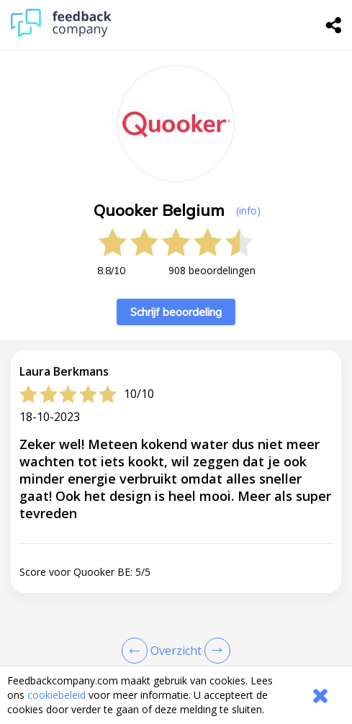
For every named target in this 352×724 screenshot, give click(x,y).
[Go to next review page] (214, 651)
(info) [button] (248, 210)
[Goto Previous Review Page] (137, 651)
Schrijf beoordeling (176, 312)
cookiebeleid (56, 695)
